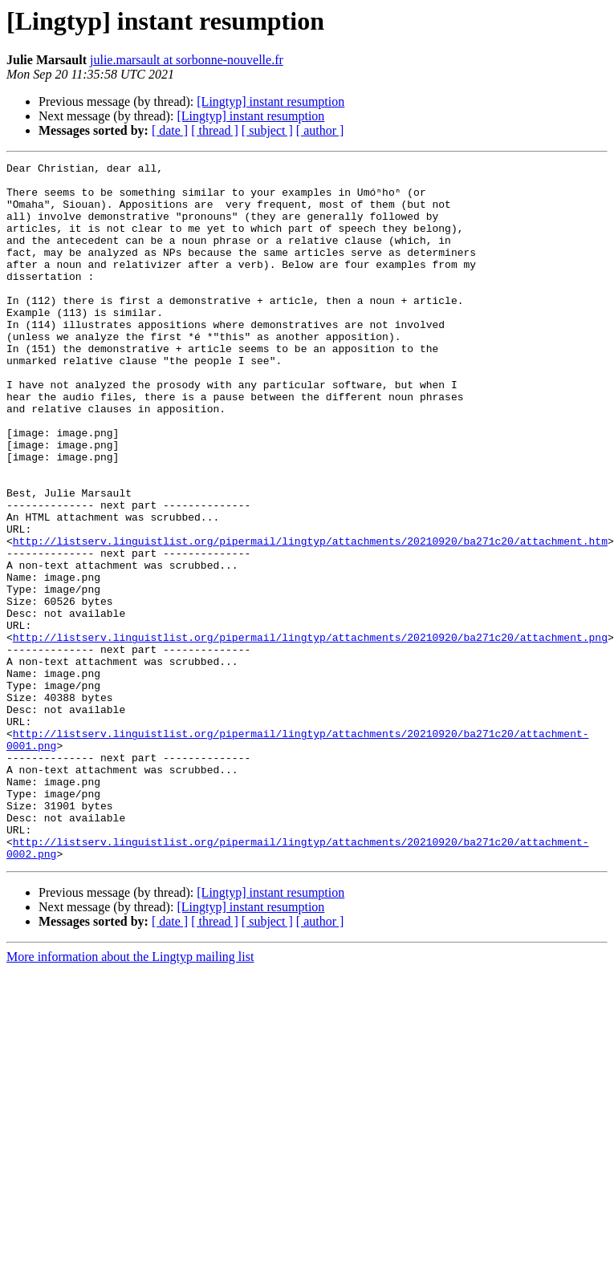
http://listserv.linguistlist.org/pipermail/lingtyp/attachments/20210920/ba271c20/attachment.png (310, 733)
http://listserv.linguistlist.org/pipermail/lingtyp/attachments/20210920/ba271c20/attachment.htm (310, 617)
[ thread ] (214, 130)
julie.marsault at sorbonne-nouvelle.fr (186, 60)
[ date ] (170, 130)
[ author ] (320, 130)
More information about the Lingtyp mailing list (130, 1096)
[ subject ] (267, 130)
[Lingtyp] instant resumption (270, 101)
